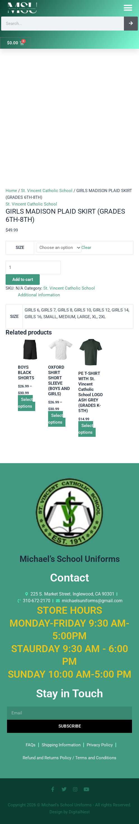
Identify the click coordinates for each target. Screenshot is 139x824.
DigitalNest (79, 811)
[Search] (131, 24)
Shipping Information (61, 744)
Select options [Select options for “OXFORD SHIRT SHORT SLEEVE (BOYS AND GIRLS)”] (55, 419)
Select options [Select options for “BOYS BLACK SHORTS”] (25, 403)
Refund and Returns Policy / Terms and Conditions (69, 757)
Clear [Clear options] (86, 247)
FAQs (31, 744)
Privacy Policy (100, 744)
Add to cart (22, 279)
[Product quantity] (33, 267)
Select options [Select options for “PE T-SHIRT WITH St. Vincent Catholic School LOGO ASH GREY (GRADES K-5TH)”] (85, 429)
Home (11, 190)
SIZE (20, 247)
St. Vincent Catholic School (46, 190)
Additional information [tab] (39, 294)
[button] (128, 8)
